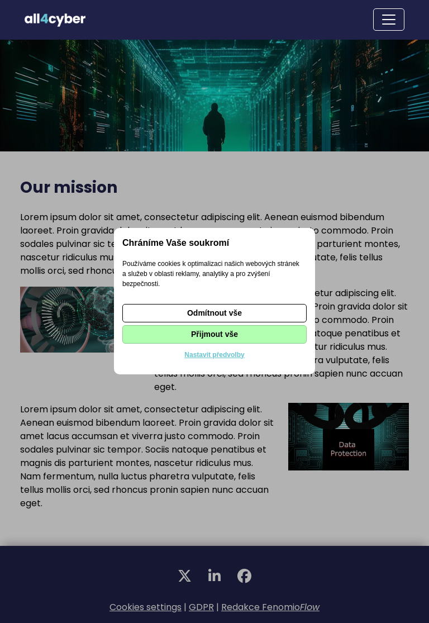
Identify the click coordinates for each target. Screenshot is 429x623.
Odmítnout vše (214, 312)
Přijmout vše (214, 334)
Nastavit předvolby (214, 355)
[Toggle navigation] (388, 19)
